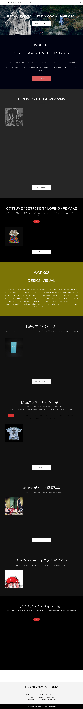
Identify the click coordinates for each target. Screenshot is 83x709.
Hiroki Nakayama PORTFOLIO (18, 2)
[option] (41, 20)
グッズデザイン (41, 467)
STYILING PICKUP (41, 187)
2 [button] (42, 32)
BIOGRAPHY (41, 78)
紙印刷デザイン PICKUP (41, 381)
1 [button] (40, 32)
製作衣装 (41, 251)
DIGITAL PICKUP (41, 540)
